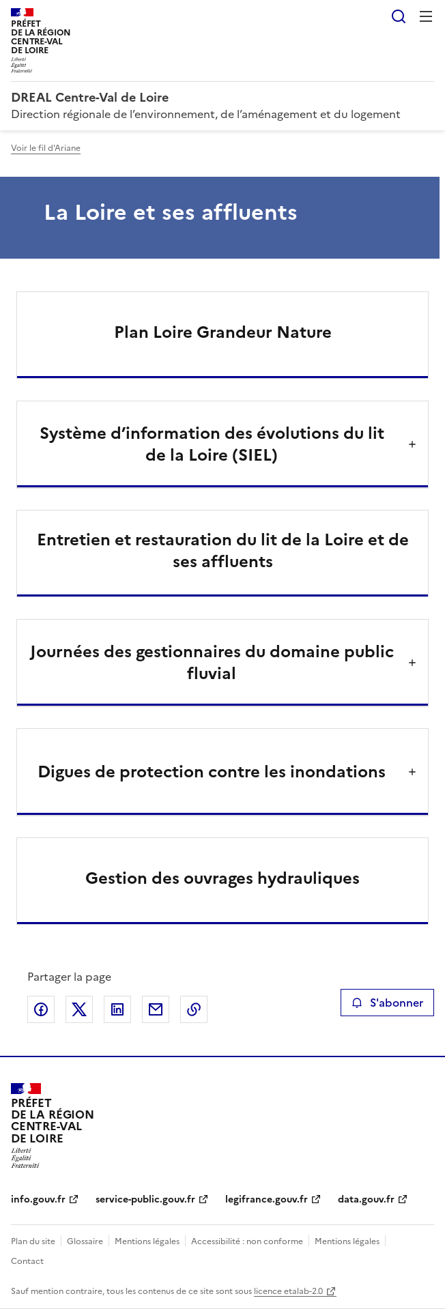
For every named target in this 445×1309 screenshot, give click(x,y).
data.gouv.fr (366, 1199)
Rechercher (398, 16)
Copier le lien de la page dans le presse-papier (193, 1009)
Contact (27, 1261)
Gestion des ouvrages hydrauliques (222, 878)
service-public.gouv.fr (145, 1199)
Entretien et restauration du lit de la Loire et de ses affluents (223, 551)
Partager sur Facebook (41, 1009)
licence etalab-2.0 (288, 1291)
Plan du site (33, 1241)
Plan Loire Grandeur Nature (223, 332)
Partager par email (155, 1009)
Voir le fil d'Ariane (46, 148)
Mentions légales (147, 1241)
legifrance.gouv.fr (266, 1199)
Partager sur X (79, 1009)
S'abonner (387, 1002)
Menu (426, 16)
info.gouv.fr (38, 1199)
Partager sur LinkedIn (117, 1009)
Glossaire (85, 1241)
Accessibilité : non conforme (247, 1241)
